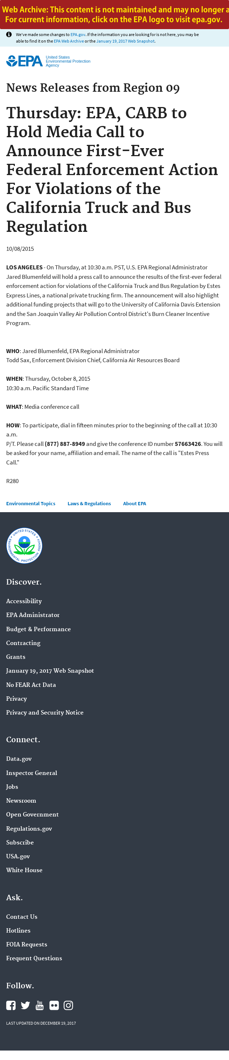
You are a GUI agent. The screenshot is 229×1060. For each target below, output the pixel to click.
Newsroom (21, 801)
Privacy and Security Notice (45, 713)
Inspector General (31, 773)
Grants (15, 657)
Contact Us (21, 917)
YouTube (39, 1005)
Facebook (11, 1005)
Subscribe (20, 843)
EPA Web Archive (69, 41)
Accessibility (24, 601)
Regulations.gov (29, 829)
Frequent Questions (34, 959)
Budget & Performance (38, 629)
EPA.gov (78, 34)
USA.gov (18, 857)
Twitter (25, 1005)
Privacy (16, 699)
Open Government (32, 815)
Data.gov (19, 759)
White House (24, 870)
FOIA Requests (26, 945)
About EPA (134, 503)
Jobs (12, 787)
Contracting (23, 643)
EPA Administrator (33, 615)
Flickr (54, 1005)
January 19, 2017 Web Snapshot (125, 41)
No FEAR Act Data (31, 685)
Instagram (68, 1005)
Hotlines (18, 931)
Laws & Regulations (89, 503)
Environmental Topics (30, 503)
